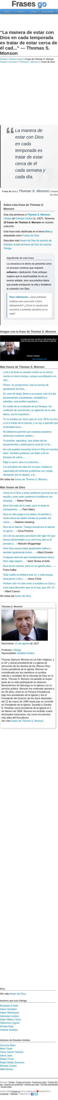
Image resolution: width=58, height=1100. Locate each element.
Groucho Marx (8, 1045)
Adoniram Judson (9, 1016)
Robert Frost (7, 1059)
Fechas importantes (49, 1084)
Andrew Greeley (9, 1029)
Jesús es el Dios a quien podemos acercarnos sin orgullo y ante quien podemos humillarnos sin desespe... (30, 497)
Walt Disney (6, 1069)
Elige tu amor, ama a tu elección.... (22, 462)
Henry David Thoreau (11, 1052)
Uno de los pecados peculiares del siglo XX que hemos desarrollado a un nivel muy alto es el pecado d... (29, 540)
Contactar (4, 1094)
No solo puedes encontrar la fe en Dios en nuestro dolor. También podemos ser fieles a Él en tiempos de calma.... (30, 453)
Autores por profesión (13, 1084)
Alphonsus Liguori (10, 1023)
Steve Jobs (6, 1055)
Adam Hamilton (8, 1009)
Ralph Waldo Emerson (12, 1062)
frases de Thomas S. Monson (31, 479)
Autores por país (32, 1084)
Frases (7, 11)
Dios (20, 59)
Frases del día (47, 11)
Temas (20, 11)
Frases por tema (23, 1082)
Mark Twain (6, 1048)
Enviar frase (6, 1087)
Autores (34, 11)
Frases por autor (39, 1082)
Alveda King (6, 1026)
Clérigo (7, 218)
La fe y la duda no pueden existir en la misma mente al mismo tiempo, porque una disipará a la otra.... (29, 376)
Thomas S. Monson (28, 62)
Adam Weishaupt (9, 1012)
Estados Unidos (24, 218)
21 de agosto (22, 643)
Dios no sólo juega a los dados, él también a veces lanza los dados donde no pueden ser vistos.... (27, 518)
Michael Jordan (8, 1066)
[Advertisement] (29, 22)
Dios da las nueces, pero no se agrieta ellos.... (28, 566)
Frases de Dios (30, 235)
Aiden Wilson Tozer (10, 1019)
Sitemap (14, 1094)
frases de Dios (23, 596)
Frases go (15, 1091)
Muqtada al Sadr (9, 1005)
